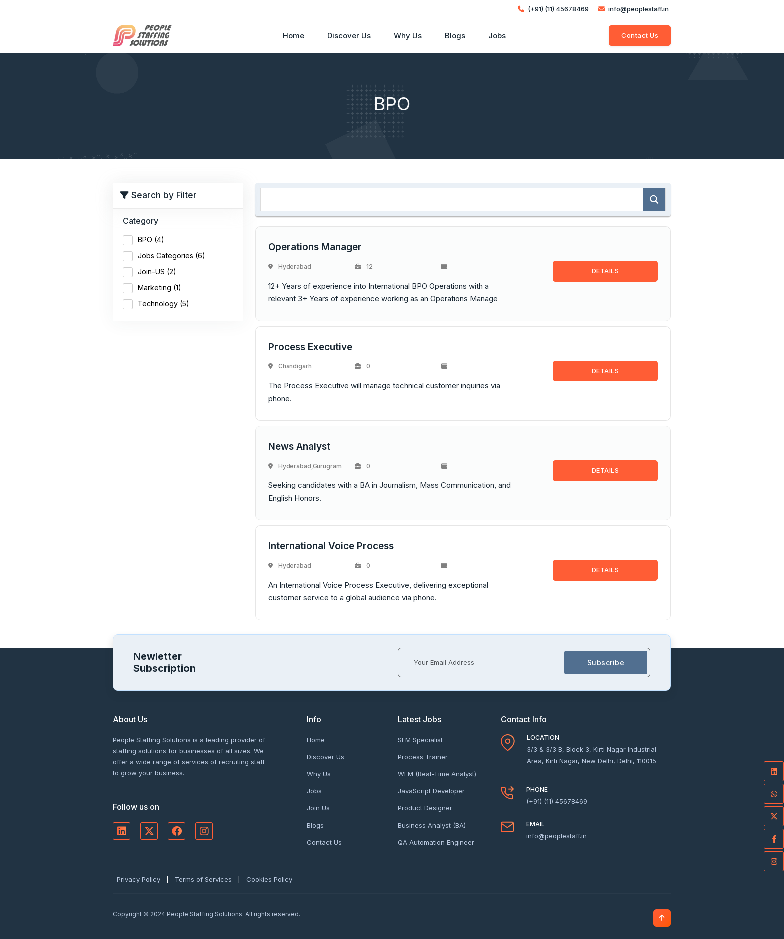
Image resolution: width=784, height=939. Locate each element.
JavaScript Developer (431, 791)
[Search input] (454, 199)
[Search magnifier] (654, 199)
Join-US (157, 272)
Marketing (160, 288)
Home (293, 35)
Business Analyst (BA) (432, 826)
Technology (164, 304)
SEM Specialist (420, 740)
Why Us (408, 35)
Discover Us (349, 35)
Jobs (497, 35)
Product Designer (425, 808)
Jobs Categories (172, 256)
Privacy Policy (138, 880)
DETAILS (606, 271)
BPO (151, 240)
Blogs (455, 35)
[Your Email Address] (481, 662)
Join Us (318, 808)
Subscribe (606, 662)
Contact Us (640, 36)
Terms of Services (203, 880)
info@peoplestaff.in (633, 9)
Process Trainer (423, 757)
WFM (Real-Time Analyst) (437, 774)
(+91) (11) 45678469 (553, 9)
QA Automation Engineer (436, 842)
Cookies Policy (269, 880)
